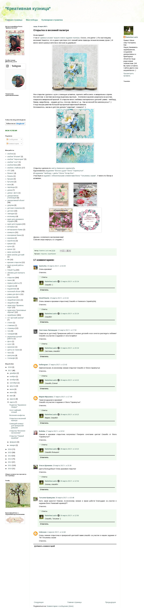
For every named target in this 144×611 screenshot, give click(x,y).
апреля (13, 399)
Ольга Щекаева (45, 465)
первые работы (13, 283)
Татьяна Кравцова (47, 498)
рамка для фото (13, 294)
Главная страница (13, 20)
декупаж (10, 205)
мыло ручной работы (15, 265)
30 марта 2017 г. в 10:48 (65, 498)
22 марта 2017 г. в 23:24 (69, 281)
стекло (10, 323)
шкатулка (11, 355)
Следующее (39, 602)
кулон (9, 246)
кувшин (10, 244)
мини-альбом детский (15, 255)
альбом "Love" (12, 162)
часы (9, 353)
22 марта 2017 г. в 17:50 (67, 330)
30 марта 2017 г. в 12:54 (69, 481)
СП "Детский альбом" (15, 318)
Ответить (42, 272)
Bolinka (42, 431)
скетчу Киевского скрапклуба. (63, 168)
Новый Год (11, 270)
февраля (13, 442)
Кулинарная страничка (52, 20)
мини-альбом (12, 252)
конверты (11, 232)
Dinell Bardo (44, 298)
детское (10, 211)
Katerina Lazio (51, 281)
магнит (10, 249)
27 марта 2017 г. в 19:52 (55, 431)
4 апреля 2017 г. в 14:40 (56, 532)
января (13, 445)
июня (12, 392)
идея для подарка (14, 224)
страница (11, 328)
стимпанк (10, 325)
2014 (10, 456)
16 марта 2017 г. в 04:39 (56, 266)
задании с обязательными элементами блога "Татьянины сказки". (70, 176)
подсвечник (11, 289)
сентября (13, 383)
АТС (9, 170)
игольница (11, 216)
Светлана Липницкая (48, 330)
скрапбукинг (52, 254)
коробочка (11, 241)
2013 (10, 459)
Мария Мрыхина (46, 397)
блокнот (10, 173)
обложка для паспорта (16, 273)
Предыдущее (110, 602)
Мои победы (32, 20)
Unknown (43, 532)
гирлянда (11, 187)
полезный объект (14, 291)
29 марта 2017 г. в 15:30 (62, 465)
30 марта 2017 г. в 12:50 (69, 515)
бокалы (10, 176)
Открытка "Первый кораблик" (16, 437)
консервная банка (14, 235)
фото (9, 341)
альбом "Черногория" (15, 159)
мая (11, 396)
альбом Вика (12, 165)
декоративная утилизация (12, 197)
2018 (10, 367)
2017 (10, 370)
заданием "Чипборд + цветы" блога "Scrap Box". (55, 173)
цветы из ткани (13, 350)
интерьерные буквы (15, 230)
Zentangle (11, 358)
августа (13, 386)
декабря (13, 373)
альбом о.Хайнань (14, 168)
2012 (10, 462)
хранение (11, 347)
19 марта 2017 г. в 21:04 (59, 298)
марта (12, 402)
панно (9, 280)
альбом (10, 154)
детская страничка (14, 208)
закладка (11, 214)
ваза (9, 184)
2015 (10, 452)
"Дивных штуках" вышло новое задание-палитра (59, 38)
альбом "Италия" (13, 156)
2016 (10, 449)
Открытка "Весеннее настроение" (17, 432)
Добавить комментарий (44, 546)
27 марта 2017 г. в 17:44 (63, 397)
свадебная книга (13, 300)
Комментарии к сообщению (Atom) (60, 606)
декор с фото (12, 193)
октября (13, 380)
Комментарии (13, 144)
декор (9, 190)
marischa (42, 266)
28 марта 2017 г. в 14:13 (69, 380)
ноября (13, 376)
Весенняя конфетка (17, 415)
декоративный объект (15, 200)
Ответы (44, 277)
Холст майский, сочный (15, 411)
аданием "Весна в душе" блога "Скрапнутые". (65, 171)
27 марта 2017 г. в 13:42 (58, 365)
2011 (10, 465)
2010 (10, 469)
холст (9, 344)
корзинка (10, 238)
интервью (11, 227)
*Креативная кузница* (28, 8)
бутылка (10, 182)
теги (9, 331)
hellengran (43, 365)
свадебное (11, 303)
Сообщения (12, 139)
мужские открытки (14, 262)
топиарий (11, 334)
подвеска (11, 286)
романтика (11, 297)
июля (12, 389)
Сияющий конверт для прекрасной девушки (16, 426)
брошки (10, 179)
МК (8, 260)
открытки (44, 254)
